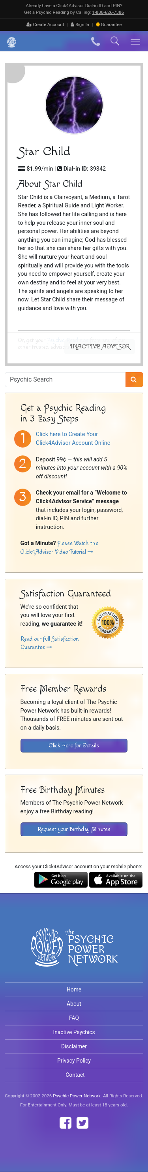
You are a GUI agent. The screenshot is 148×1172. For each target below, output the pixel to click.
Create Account (45, 24)
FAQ (74, 1018)
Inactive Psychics (74, 1032)
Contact (75, 1075)
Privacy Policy (74, 1060)
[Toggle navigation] (135, 41)
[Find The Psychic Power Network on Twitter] (82, 1123)
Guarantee (109, 24)
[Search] (134, 379)
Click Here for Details (74, 745)
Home (74, 989)
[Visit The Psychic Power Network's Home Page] (74, 953)
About (74, 1004)
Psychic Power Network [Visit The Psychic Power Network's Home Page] (77, 1096)
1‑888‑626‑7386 (108, 12)
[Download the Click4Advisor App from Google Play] (61, 879)
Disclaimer (74, 1046)
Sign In (80, 24)
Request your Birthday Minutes (74, 829)
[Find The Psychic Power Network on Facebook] (65, 1123)
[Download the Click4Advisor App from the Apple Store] (115, 879)
